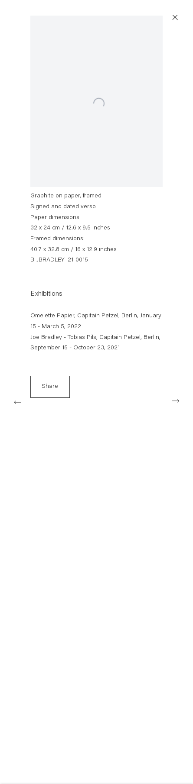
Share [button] (50, 389)
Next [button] (175, 401)
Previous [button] (17, 401)
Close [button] (178, 18)
